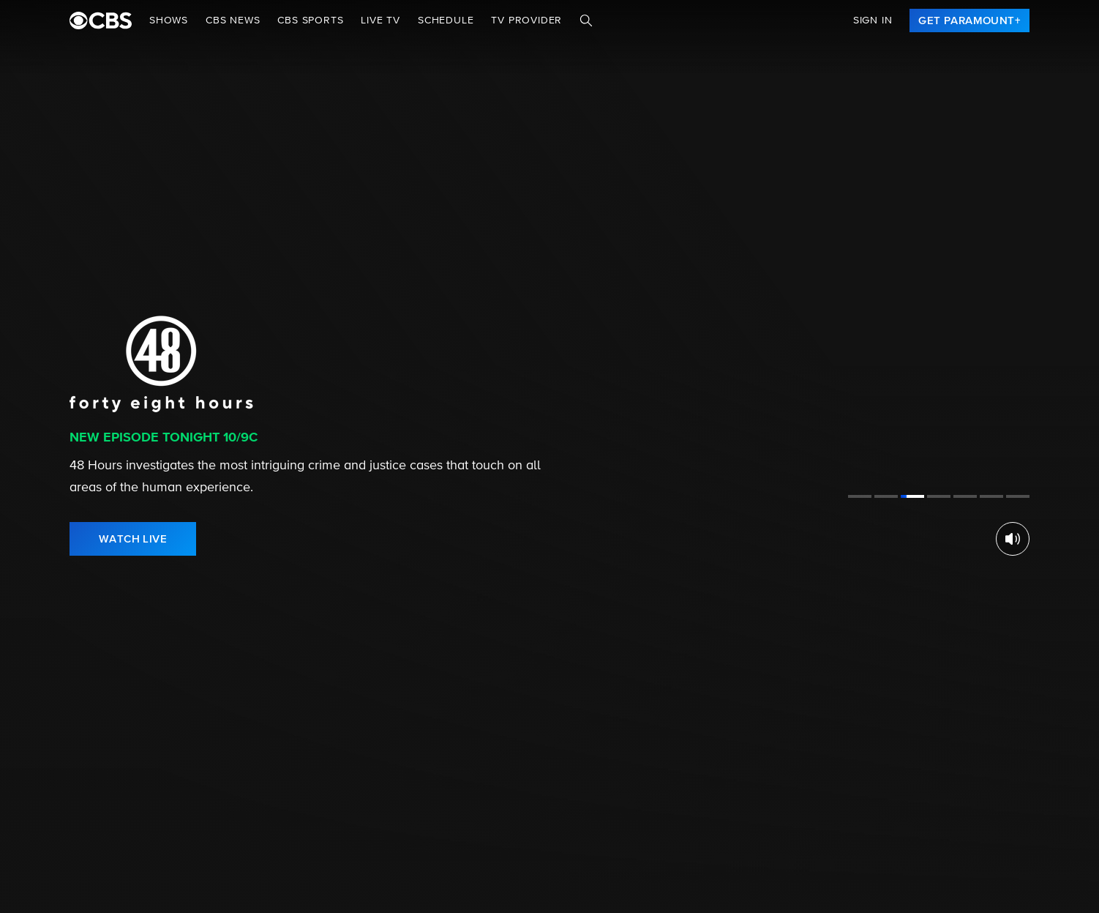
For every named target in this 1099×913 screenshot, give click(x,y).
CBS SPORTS (310, 20)
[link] (969, 20)
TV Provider (526, 20)
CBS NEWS (233, 20)
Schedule (445, 20)
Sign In (873, 20)
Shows (168, 20)
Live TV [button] (380, 20)
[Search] (586, 20)
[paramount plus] (101, 20)
